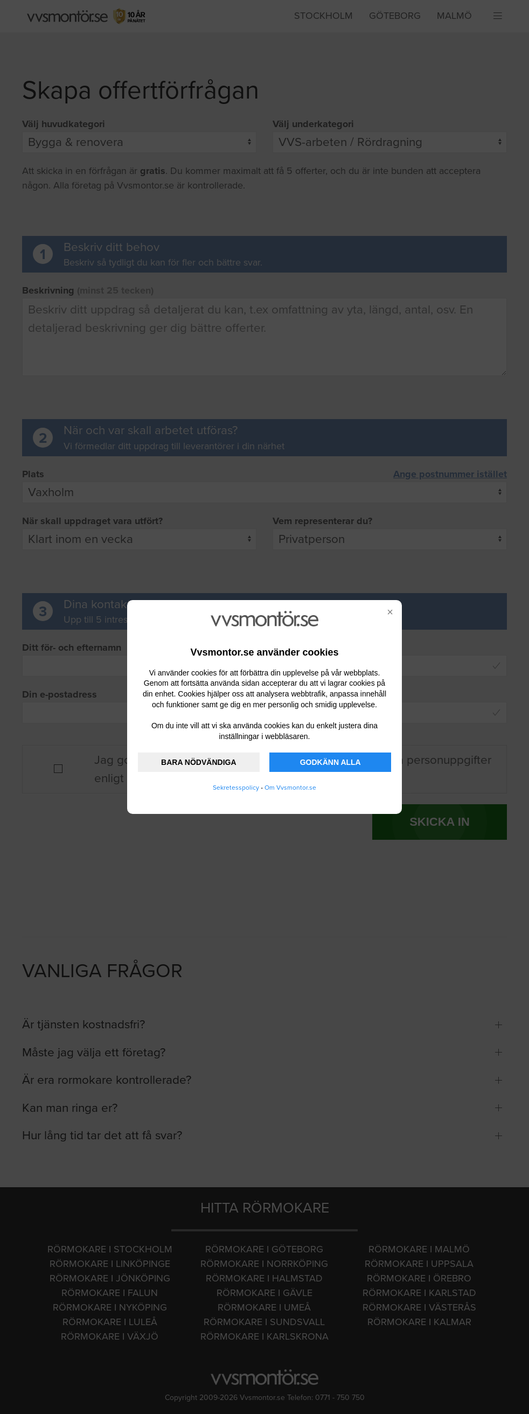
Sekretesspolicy (236, 787)
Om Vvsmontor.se (290, 787)
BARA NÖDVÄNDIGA (198, 762)
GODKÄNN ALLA (330, 762)
